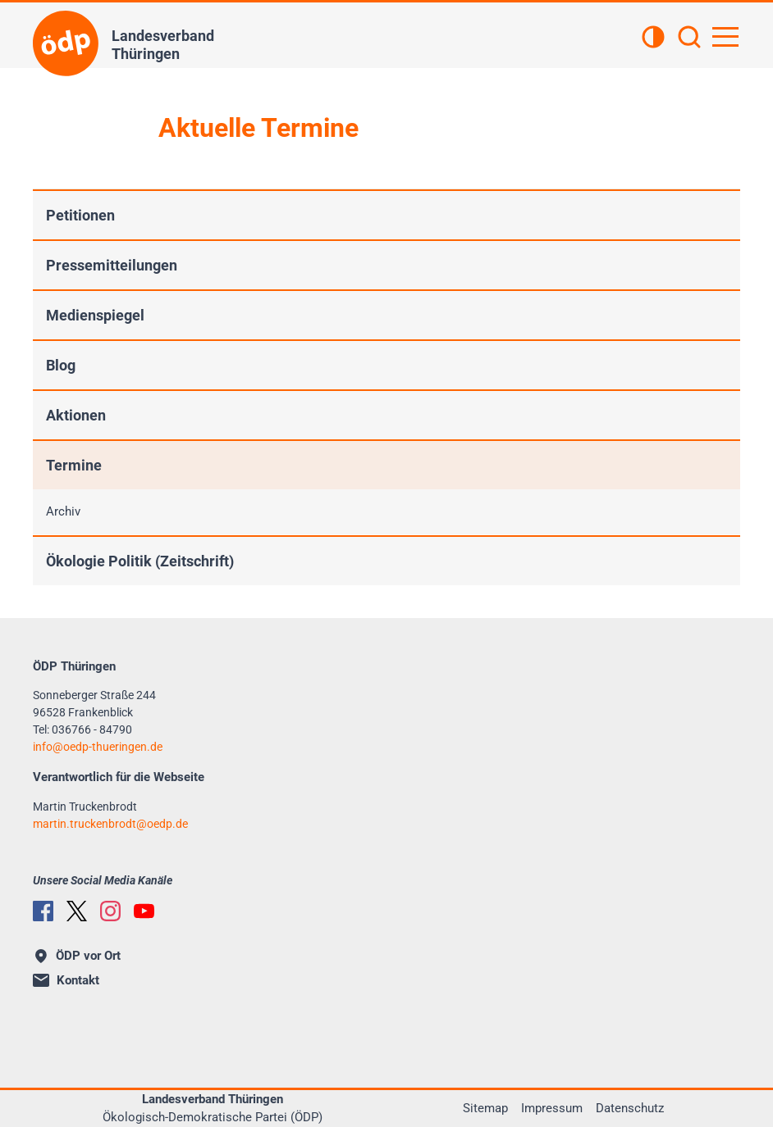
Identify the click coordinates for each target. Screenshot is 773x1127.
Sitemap (485, 1108)
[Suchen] (689, 38)
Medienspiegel (95, 315)
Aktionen (76, 415)
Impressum (552, 1108)
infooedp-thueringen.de (97, 746)
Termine (74, 465)
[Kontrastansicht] (653, 38)
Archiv (63, 511)
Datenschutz (630, 1108)
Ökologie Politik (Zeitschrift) (140, 561)
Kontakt (66, 980)
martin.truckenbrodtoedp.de (110, 823)
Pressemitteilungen (111, 265)
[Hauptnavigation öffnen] (725, 37)
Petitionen (80, 215)
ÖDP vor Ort (78, 955)
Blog (60, 365)
